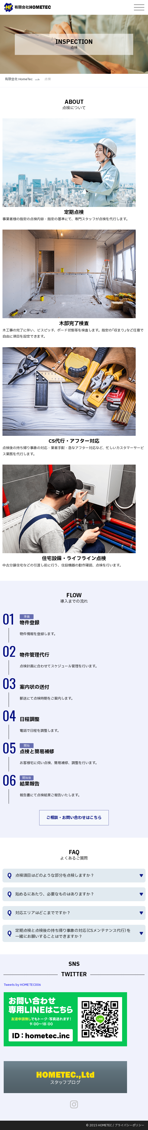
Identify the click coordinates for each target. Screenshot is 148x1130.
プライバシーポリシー (129, 1125)
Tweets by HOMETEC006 (22, 984)
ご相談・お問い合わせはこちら (74, 818)
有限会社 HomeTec (19, 79)
